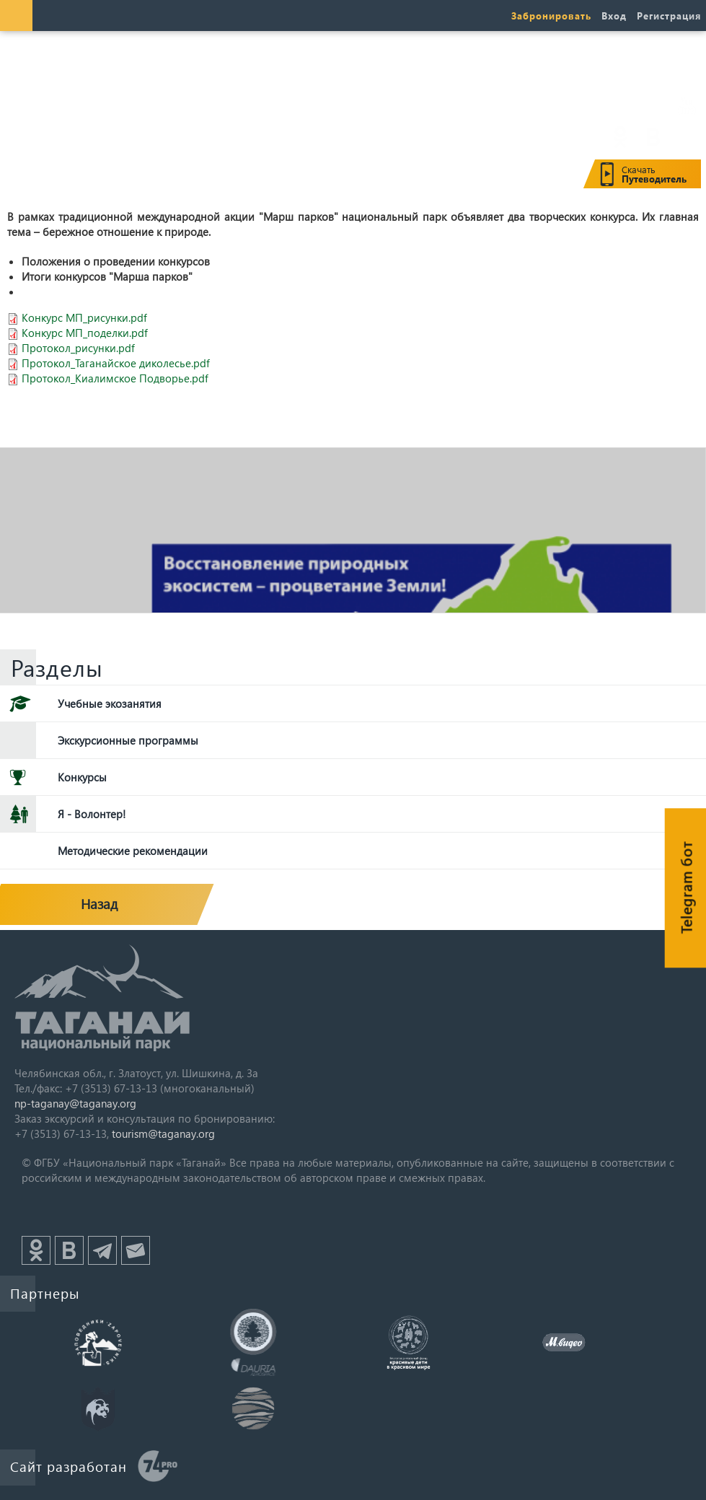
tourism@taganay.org (163, 1133)
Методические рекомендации (133, 850)
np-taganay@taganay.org (75, 1103)
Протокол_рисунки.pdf (78, 348)
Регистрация (669, 15)
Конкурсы (82, 777)
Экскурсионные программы (128, 740)
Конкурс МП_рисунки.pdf (84, 317)
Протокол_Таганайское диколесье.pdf (116, 363)
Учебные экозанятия (110, 703)
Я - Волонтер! (91, 814)
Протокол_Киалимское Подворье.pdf (115, 378)
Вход (614, 15)
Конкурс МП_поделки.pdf (85, 332)
